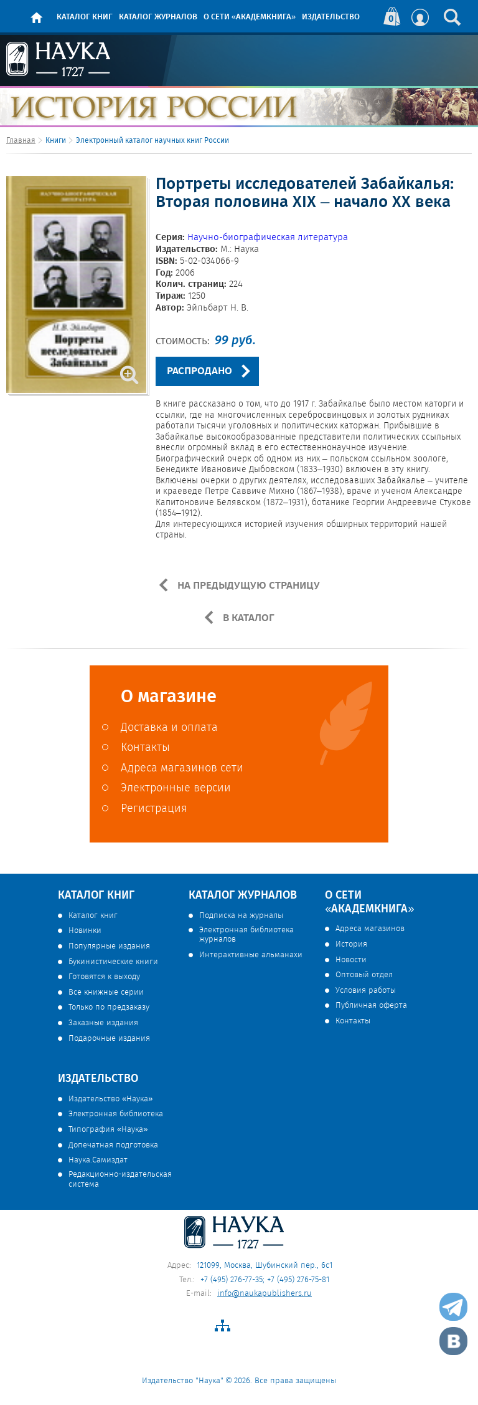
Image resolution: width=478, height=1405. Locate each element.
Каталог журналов (158, 17)
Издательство (331, 17)
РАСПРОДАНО (199, 371)
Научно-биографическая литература (267, 237)
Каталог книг (85, 17)
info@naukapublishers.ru (264, 1293)
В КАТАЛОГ (247, 618)
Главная (20, 141)
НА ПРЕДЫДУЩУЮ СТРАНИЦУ (247, 585)
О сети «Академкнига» (250, 17)
